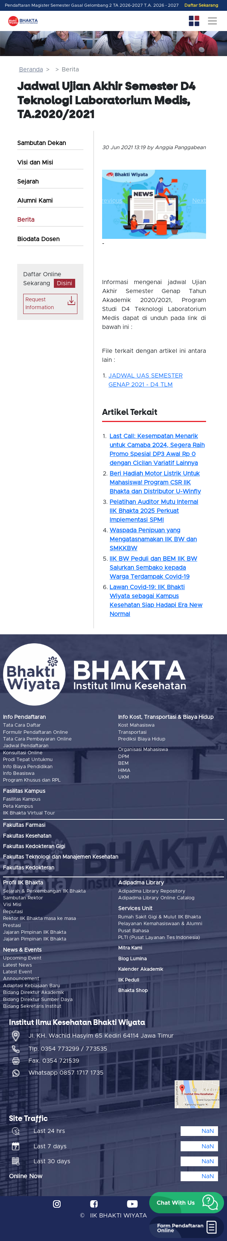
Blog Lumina (132, 959)
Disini (64, 283)
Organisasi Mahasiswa (143, 749)
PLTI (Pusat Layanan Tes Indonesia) (159, 937)
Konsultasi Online (23, 753)
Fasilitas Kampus (21, 799)
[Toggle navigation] (212, 21)
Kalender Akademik (140, 969)
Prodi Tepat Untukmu (28, 759)
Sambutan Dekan (41, 143)
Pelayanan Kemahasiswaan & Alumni (160, 923)
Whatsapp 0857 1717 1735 (66, 1073)
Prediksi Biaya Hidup (141, 739)
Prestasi (12, 925)
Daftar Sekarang (201, 5)
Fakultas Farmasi (24, 825)
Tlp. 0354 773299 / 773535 (67, 1049)
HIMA (124, 770)
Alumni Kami (35, 201)
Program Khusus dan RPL (32, 780)
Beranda (31, 70)
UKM (123, 777)
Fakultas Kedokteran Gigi (34, 846)
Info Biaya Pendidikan (28, 766)
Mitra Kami (130, 948)
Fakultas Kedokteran (28, 868)
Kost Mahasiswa (136, 725)
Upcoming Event (22, 958)
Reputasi (13, 911)
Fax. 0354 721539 (53, 1061)
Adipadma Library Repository (151, 891)
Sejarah (28, 182)
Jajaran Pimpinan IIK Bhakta (34, 932)
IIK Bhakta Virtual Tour (29, 813)
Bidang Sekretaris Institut (32, 1006)
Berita (25, 220)
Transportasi (132, 732)
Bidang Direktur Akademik (33, 992)
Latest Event (17, 972)
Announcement (21, 978)
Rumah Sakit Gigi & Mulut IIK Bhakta (159, 917)
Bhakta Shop (133, 990)
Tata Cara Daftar (22, 725)
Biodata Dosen (38, 239)
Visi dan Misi (35, 163)
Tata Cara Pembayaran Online (37, 739)
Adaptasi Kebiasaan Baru (31, 985)
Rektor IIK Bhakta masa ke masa (39, 918)
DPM (123, 756)
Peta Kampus (18, 806)
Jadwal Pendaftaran (26, 745)
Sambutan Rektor (23, 898)
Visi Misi (12, 904)
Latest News (17, 965)
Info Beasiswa (18, 773)
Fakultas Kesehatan (27, 836)
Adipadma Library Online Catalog (156, 898)
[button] (110, 200)
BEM (123, 763)
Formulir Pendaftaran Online (35, 732)
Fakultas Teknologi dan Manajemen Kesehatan (60, 857)
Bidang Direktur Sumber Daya (38, 999)
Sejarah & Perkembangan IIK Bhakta (44, 891)
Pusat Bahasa (133, 931)
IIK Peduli (128, 980)
